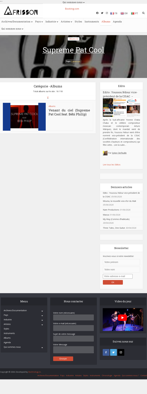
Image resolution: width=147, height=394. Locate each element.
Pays (38, 21)
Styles (78, 21)
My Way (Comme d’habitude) (116, 219)
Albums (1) (73, 39)
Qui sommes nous (11, 28)
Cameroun (75, 61)
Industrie (50, 21)
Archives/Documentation (15, 21)
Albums (105, 21)
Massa (106, 214)
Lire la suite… (120, 145)
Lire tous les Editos (111, 164)
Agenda (117, 21)
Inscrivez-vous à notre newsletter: (118, 256)
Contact (143, 375)
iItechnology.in (34, 372)
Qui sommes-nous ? (130, 375)
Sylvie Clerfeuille (119, 153)
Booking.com (72, 8)
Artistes (65, 21)
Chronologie (107, 375)
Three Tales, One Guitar (114, 227)
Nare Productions (111, 209)
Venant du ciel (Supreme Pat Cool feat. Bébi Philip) (69, 112)
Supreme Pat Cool (73, 50)
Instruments (92, 21)
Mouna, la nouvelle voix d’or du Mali (119, 201)
